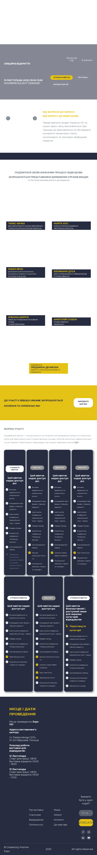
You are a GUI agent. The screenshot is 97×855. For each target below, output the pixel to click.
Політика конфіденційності (36, 825)
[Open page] (87, 66)
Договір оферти (61, 825)
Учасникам (35, 815)
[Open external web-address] (82, 458)
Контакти (59, 820)
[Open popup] (15, 458)
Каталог (58, 815)
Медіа (57, 810)
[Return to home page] (24, 711)
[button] (61, 77)
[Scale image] (21, 118)
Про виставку (36, 810)
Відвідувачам (36, 820)
